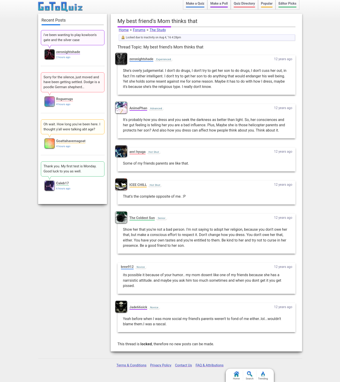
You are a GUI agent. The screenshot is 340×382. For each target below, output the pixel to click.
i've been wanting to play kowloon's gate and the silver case (70, 37)
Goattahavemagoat (70, 141)
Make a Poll (219, 4)
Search (250, 375)
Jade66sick (138, 307)
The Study (158, 30)
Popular (267, 4)
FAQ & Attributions (210, 365)
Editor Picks (287, 4)
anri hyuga (137, 152)
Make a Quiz (195, 4)
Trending (263, 375)
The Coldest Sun (142, 218)
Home (124, 30)
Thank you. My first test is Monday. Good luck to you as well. (69, 168)
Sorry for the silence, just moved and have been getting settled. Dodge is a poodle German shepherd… (71, 82)
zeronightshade (141, 59)
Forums (139, 30)
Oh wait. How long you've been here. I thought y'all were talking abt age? (71, 126)
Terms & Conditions (131, 365)
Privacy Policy (160, 365)
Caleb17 (62, 183)
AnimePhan (138, 108)
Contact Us (183, 365)
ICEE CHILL (138, 185)
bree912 (127, 267)
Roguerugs (64, 99)
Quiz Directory (244, 4)
